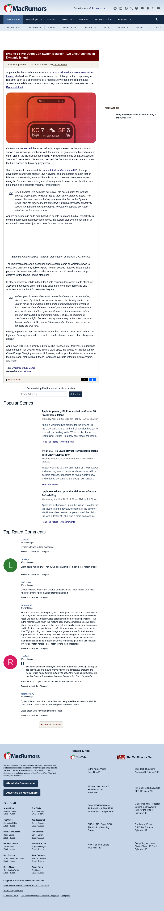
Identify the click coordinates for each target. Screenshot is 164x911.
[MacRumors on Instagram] (120, 8)
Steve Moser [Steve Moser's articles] (9, 865)
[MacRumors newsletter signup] (159, 8)
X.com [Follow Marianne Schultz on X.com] (41, 847)
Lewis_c (25, 563)
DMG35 (25, 543)
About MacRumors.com (20, 781)
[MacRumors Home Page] (25, 8)
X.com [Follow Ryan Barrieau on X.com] (41, 859)
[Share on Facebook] (92, 379)
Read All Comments (51, 728)
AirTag (107, 27)
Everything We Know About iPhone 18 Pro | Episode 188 (146, 844)
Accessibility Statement (13, 890)
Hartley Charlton (90, 419)
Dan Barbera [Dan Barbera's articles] (9, 853)
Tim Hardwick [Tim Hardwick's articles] (38, 830)
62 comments (14, 379)
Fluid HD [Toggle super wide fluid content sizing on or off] (49, 896)
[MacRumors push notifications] (147, 8)
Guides (52, 19)
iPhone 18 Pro (14, 27)
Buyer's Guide (103, 19)
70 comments (67, 441)
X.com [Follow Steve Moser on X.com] (12, 871)
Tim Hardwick (60, 64)
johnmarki (26, 609)
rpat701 (25, 660)
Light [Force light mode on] (63, 896)
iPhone (27, 371)
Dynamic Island (14, 87)
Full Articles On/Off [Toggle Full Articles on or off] (29, 896)
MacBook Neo (70, 27)
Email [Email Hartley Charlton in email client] (5, 847)
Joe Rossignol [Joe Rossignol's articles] (38, 818)
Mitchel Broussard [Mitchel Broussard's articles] (11, 830)
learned (28, 148)
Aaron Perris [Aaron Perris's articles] (37, 865)
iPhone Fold (35, 27)
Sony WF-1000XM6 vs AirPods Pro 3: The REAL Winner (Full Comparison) (100, 806)
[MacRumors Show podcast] (115, 8)
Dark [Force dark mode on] (68, 896)
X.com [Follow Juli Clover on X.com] (12, 824)
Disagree (45, 556)
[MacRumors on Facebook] (126, 8)
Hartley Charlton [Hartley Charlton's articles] (10, 842)
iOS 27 (51, 27)
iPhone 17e (90, 27)
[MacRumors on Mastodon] (136, 8)
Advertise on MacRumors (22, 790)
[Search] (157, 19)
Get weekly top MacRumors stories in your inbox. (51, 388)
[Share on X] (84, 379)
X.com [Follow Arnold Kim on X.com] (12, 812)
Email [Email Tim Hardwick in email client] (34, 836)
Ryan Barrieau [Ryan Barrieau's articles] (38, 853)
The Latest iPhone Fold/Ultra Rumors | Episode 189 (144, 825)
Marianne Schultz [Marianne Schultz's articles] (39, 842)
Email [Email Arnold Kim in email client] (5, 812)
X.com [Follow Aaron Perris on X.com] (41, 871)
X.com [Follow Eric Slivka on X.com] (41, 812)
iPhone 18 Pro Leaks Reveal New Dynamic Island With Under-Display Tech (66, 454)
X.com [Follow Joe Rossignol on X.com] (41, 824)
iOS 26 (139, 27)
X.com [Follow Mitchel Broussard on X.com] (12, 836)
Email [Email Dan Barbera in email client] (5, 859)
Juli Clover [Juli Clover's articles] (8, 818)
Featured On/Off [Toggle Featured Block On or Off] (11, 896)
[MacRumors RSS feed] (153, 8)
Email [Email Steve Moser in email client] (5, 871)
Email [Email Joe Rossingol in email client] (34, 824)
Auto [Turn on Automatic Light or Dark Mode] (57, 896)
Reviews (84, 19)
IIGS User (26, 586)
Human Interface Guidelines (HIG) (60, 170)
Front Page (13, 19)
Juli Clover (92, 503)
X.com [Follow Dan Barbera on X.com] (12, 859)
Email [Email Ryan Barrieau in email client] (34, 859)
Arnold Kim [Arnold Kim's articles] (8, 806)
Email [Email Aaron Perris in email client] (34, 871)
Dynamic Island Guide (23, 367)
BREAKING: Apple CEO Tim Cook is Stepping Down (100, 825)
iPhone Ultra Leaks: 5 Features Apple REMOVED (98, 787)
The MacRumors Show (141, 755)
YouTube (81, 755)
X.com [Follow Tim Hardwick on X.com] (41, 836)
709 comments (67, 525)
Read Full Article (50, 441)
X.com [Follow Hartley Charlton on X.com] (12, 847)
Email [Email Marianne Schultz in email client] (34, 847)
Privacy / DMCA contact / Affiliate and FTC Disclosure (26, 885)
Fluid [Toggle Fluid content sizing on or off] (41, 896)
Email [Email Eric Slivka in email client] (34, 812)
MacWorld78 (27, 697)
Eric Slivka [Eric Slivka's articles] (36, 806)
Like (37, 556)
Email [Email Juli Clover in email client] (5, 824)
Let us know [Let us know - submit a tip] (98, 8)
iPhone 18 (123, 27)
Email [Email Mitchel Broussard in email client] (5, 836)
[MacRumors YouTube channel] (142, 8)
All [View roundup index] (158, 27)
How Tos (67, 19)
